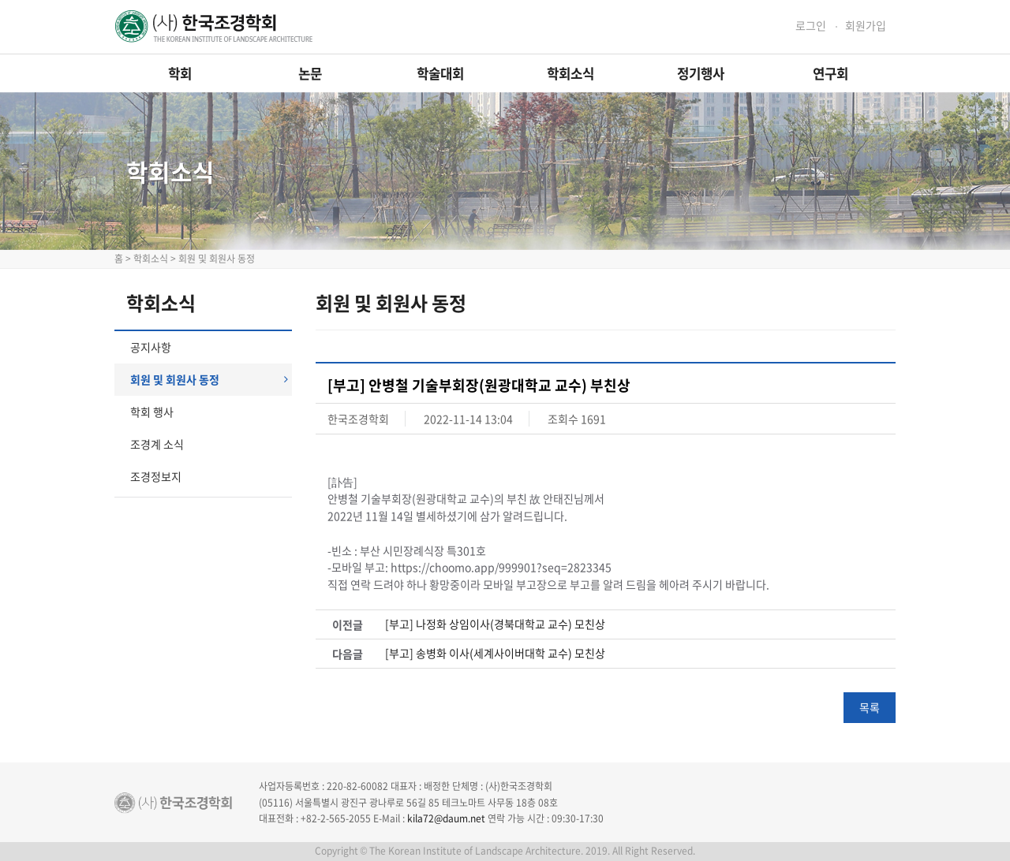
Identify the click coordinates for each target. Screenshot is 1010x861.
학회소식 (570, 73)
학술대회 (440, 73)
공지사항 (150, 347)
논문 (310, 73)
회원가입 (865, 26)
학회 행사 (152, 411)
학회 (180, 73)
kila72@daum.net (446, 818)
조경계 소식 (157, 444)
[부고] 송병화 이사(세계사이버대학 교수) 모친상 (495, 653)
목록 (869, 707)
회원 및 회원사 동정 (209, 379)
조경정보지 (155, 476)
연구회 (830, 73)
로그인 (810, 26)
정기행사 (700, 73)
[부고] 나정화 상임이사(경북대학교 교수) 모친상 (495, 624)
